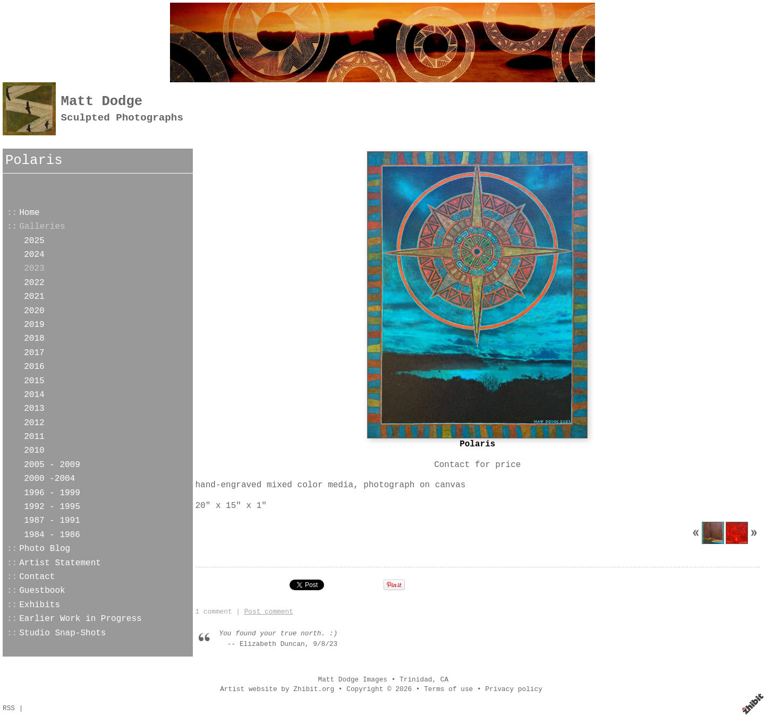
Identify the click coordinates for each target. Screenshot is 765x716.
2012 (34, 423)
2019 (34, 325)
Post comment (268, 612)
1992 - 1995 (52, 507)
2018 (34, 338)
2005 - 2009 (52, 465)
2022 (34, 283)
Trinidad (416, 680)
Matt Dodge (102, 101)
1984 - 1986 (52, 535)
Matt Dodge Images (352, 680)
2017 (34, 353)
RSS (9, 708)
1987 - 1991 (52, 520)
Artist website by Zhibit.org (277, 689)
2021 (34, 296)
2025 (34, 241)
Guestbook (42, 591)
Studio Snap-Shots (62, 633)
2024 (34, 255)
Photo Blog (44, 549)
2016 (34, 367)
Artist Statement (60, 563)
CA (444, 680)
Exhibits (39, 605)
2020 (34, 311)
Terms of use (448, 689)
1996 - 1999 (52, 493)
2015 (34, 381)
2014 (34, 395)
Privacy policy (513, 689)
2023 (34, 268)
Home (29, 213)
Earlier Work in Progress (80, 619)
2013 (34, 408)
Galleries (42, 226)
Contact (37, 577)
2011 (34, 437)
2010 (34, 450)
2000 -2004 (49, 479)
